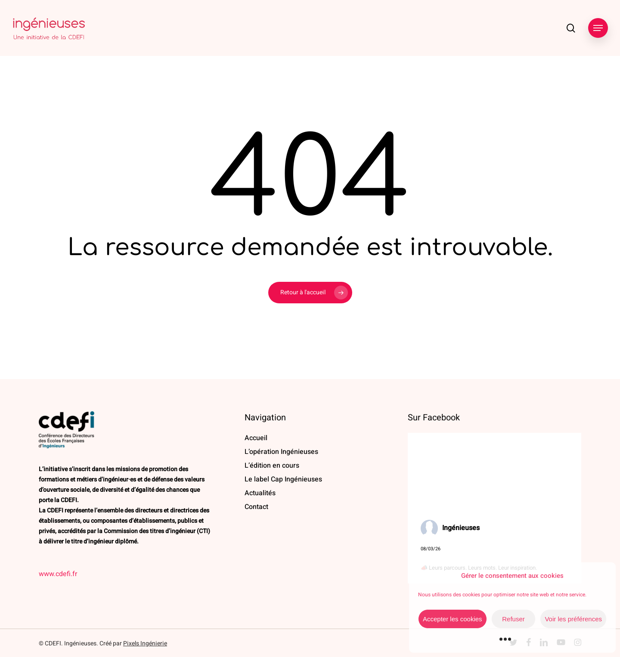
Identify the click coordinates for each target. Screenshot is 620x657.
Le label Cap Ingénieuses (283, 479)
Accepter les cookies (452, 619)
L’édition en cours (272, 465)
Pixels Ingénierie (145, 643)
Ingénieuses (461, 528)
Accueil (256, 438)
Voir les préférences (573, 619)
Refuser (513, 619)
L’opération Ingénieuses (281, 452)
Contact (256, 507)
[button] (598, 28)
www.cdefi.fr (58, 574)
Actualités (260, 493)
